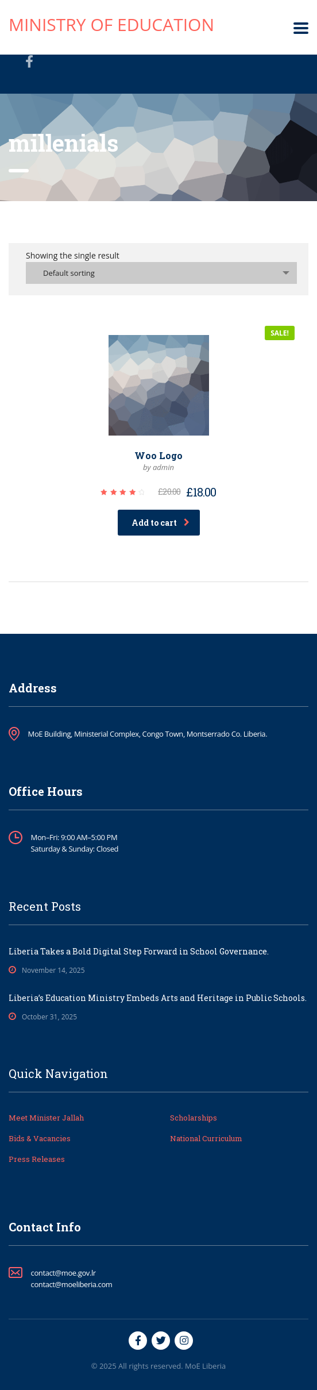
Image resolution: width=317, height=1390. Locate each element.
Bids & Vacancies (40, 1138)
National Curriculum (206, 1138)
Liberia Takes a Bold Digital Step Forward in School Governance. (139, 951)
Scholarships (193, 1117)
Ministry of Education (111, 24)
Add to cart (161, 522)
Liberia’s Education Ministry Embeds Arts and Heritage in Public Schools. (158, 997)
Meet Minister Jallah (46, 1117)
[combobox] (161, 273)
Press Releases (37, 1159)
